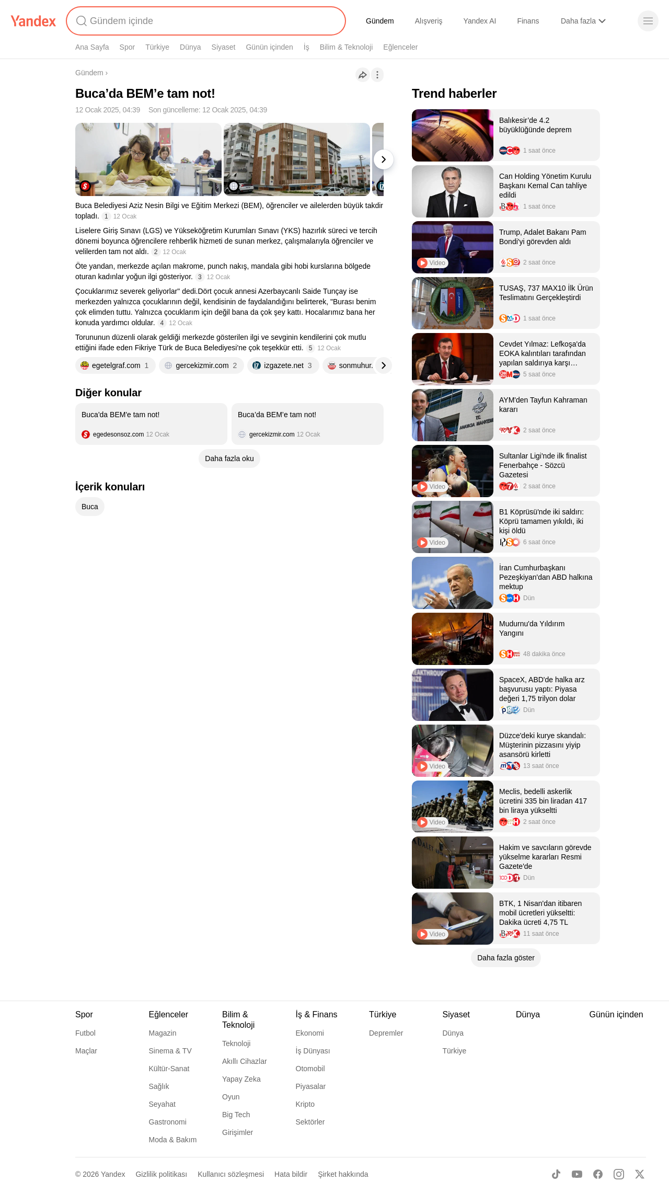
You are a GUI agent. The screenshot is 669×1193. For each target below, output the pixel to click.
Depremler (386, 1033)
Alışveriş (429, 21)
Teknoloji (236, 1043)
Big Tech (236, 1114)
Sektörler (310, 1122)
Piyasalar (311, 1086)
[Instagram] (618, 1174)
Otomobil (310, 1068)
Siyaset (224, 47)
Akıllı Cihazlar (244, 1061)
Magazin (163, 1033)
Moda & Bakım (173, 1139)
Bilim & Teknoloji (346, 47)
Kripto (305, 1104)
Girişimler (237, 1132)
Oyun (230, 1097)
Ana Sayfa (92, 47)
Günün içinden (269, 47)
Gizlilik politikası (161, 1174)
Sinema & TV (170, 1051)
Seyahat (162, 1104)
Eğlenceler (400, 47)
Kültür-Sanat (169, 1068)
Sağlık (159, 1086)
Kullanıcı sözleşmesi (231, 1174)
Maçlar (86, 1051)
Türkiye (157, 47)
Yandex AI (480, 21)
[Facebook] (597, 1174)
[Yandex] (33, 21)
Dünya (190, 47)
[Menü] (648, 20)
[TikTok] (556, 1174)
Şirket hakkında (343, 1174)
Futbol (85, 1033)
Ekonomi (310, 1033)
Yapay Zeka (241, 1079)
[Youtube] (577, 1174)
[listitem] (151, 424)
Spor (127, 47)
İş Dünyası (313, 1051)
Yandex (113, 1174)
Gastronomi (168, 1122)
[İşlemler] (377, 74)
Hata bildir (290, 1174)
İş (306, 47)
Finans (528, 21)
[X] (639, 1174)
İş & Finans (317, 1014)
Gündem (380, 21)
